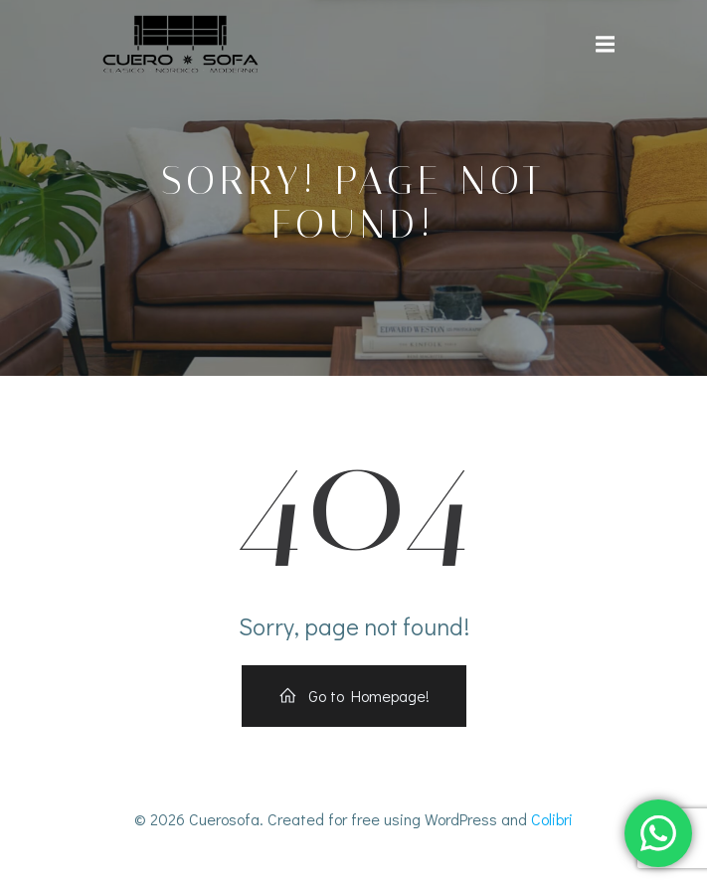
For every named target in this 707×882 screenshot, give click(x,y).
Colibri (552, 818)
